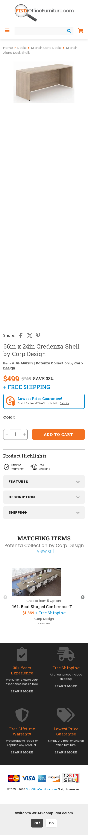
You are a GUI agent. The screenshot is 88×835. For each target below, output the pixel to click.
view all (45, 551)
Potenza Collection (52, 363)
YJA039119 (44, 623)
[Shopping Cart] (80, 30)
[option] (44, 597)
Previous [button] (5, 597)
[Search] (69, 31)
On (51, 823)
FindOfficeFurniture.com (41, 789)
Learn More (22, 691)
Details (64, 403)
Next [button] (82, 597)
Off (37, 823)
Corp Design (44, 618)
